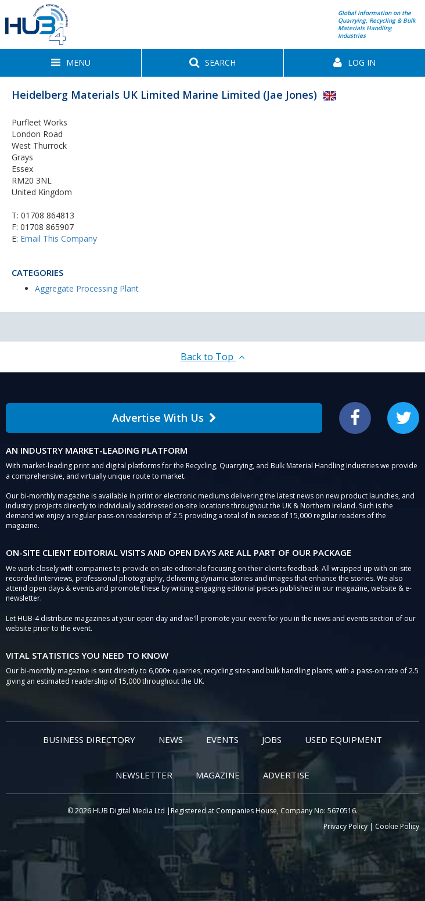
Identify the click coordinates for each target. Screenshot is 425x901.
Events (222, 739)
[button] (70, 63)
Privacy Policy (345, 826)
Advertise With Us (164, 418)
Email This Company (58, 238)
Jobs (272, 739)
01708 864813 (47, 215)
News (171, 739)
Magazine (218, 775)
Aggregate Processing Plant (87, 288)
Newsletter (144, 775)
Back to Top (212, 356)
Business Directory (89, 739)
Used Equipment (343, 739)
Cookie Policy (397, 826)
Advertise (286, 775)
